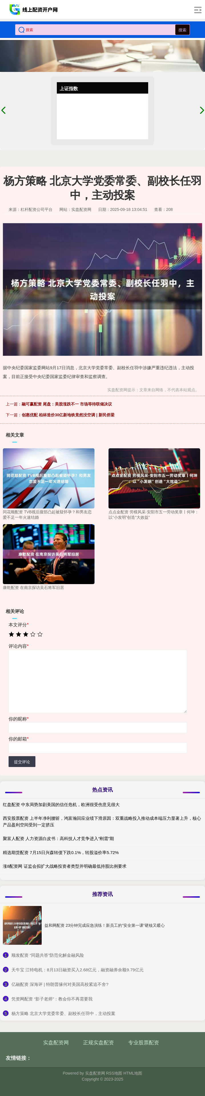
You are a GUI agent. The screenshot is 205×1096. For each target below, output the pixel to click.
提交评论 (22, 762)
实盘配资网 (56, 1042)
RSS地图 (114, 1073)
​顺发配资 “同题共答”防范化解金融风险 (47, 955)
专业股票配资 (143, 1042)
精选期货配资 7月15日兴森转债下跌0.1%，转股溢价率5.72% (61, 852)
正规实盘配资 (98, 1042)
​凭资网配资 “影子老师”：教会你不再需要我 (52, 998)
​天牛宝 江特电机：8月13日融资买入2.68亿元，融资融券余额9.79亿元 (77, 969)
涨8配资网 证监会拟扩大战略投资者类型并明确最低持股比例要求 (64, 866)
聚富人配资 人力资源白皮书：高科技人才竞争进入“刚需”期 (58, 838)
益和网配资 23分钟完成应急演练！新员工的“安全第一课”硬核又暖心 (105, 925)
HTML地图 (132, 1073)
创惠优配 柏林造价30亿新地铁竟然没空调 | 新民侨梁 (68, 415)
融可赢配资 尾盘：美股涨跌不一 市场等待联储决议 (67, 404)
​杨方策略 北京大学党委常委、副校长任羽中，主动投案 (63, 1013)
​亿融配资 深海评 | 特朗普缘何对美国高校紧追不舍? (59, 984)
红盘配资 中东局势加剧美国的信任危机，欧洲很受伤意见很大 (61, 804)
